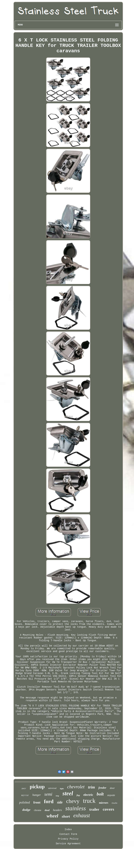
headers (57, 810)
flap (78, 795)
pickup (37, 786)
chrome (37, 810)
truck (89, 800)
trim (91, 787)
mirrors (103, 802)
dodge (26, 810)
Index (68, 829)
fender (102, 787)
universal (52, 788)
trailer (94, 809)
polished (24, 802)
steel (67, 793)
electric (88, 795)
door (112, 788)
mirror (25, 795)
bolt (100, 794)
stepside (111, 795)
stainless (75, 808)
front (36, 802)
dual (47, 810)
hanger (36, 795)
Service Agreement (68, 843)
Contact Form (68, 834)
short (66, 816)
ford (49, 801)
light (62, 788)
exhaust (81, 815)
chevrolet (75, 786)
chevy (72, 801)
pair (24, 788)
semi (48, 794)
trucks (114, 803)
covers (108, 809)
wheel (52, 815)
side (60, 802)
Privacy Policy (68, 838)
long (57, 796)
